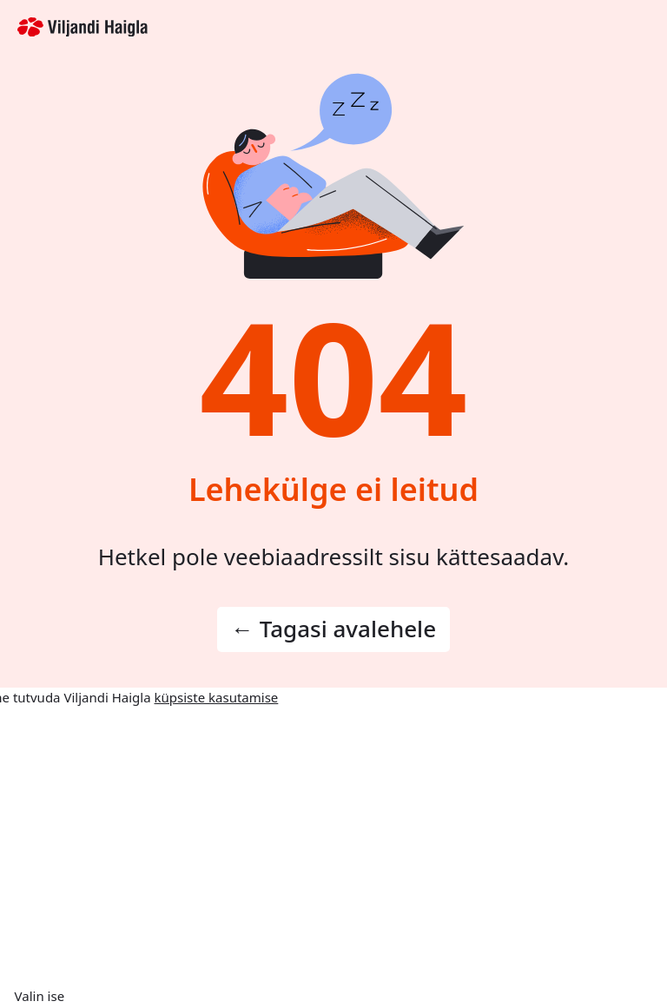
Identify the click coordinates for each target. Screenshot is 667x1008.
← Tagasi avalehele (333, 628)
